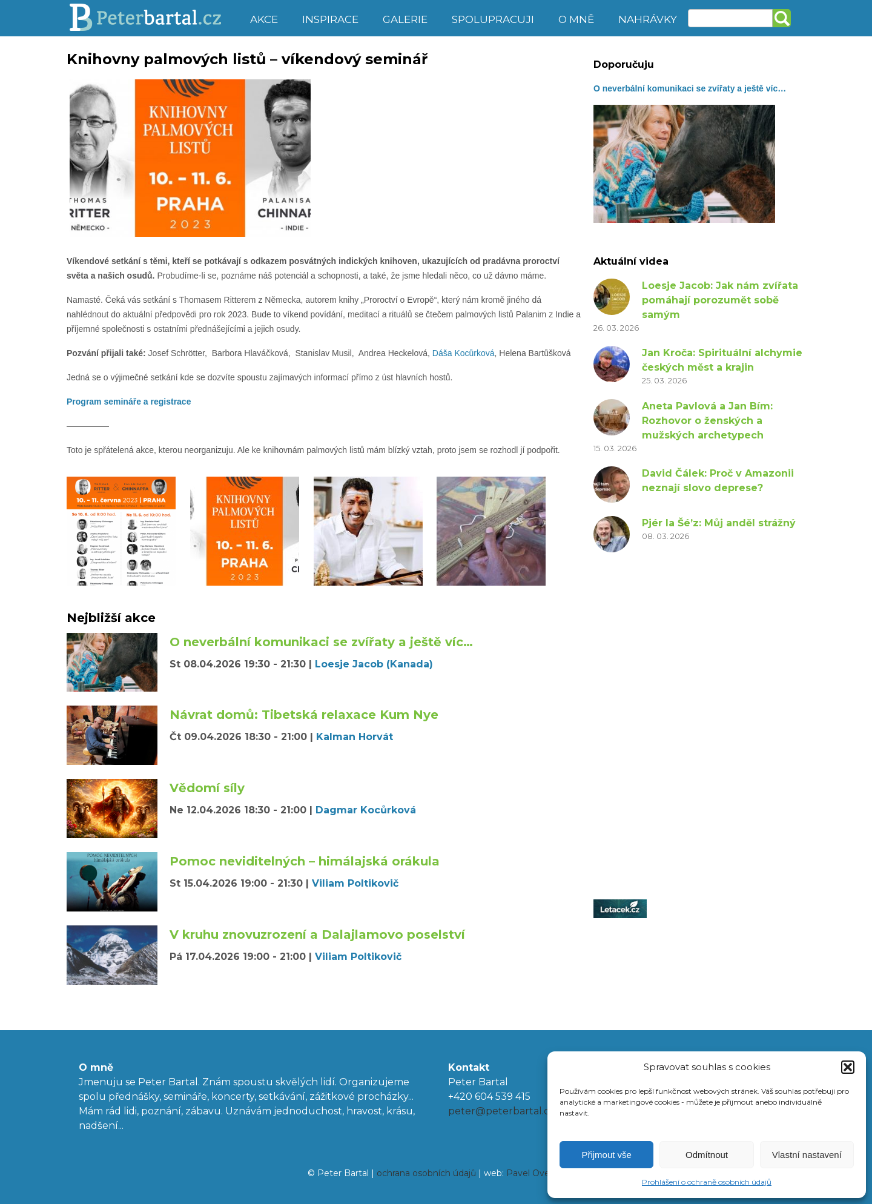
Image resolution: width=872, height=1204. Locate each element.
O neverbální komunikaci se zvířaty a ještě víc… (321, 642)
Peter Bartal (153, 18)
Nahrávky (647, 19)
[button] (848, 1067)
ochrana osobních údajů (426, 1173)
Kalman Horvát (354, 737)
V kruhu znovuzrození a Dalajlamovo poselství (317, 934)
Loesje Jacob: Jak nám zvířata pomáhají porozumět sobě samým (720, 300)
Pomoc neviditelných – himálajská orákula (305, 861)
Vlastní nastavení (807, 1154)
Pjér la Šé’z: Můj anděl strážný (719, 523)
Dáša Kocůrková (463, 353)
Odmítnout (706, 1154)
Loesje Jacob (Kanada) (374, 664)
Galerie (405, 19)
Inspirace (330, 19)
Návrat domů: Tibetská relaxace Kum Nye (304, 714)
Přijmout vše (606, 1154)
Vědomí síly (207, 788)
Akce (264, 19)
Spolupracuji (493, 19)
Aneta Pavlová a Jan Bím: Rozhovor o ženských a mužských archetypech (707, 420)
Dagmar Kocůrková (365, 810)
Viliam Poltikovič (355, 883)
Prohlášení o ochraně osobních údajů (706, 1181)
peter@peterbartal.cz (501, 1111)
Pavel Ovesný (535, 1173)
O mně (576, 19)
